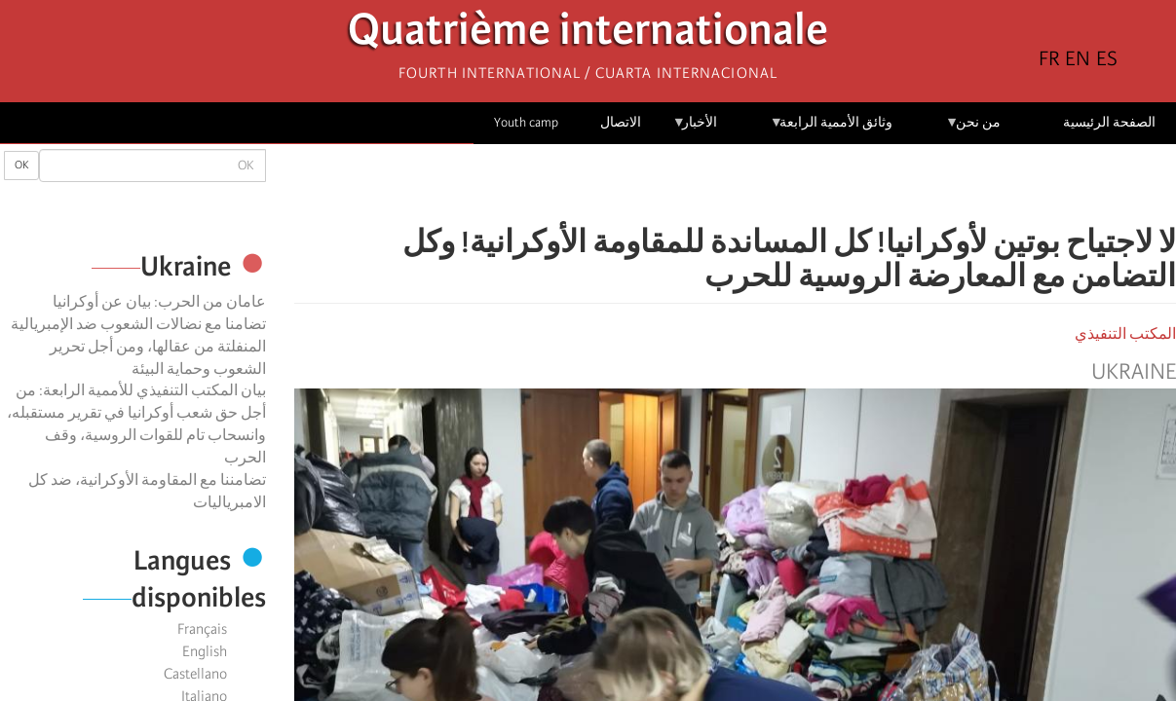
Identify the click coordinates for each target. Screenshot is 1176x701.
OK (21, 165)
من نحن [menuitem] (973, 129)
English (204, 651)
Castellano (195, 674)
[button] (680, 185)
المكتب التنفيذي (1125, 334)
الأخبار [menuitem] (695, 129)
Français (202, 629)
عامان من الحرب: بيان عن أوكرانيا (159, 302)
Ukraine (1133, 372)
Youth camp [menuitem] (526, 122)
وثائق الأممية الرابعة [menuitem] (831, 129)
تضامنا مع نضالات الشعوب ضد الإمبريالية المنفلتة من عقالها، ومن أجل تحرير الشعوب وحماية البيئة (138, 346)
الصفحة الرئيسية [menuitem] (1109, 122)
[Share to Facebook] (789, 185)
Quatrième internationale (588, 35)
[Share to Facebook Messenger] (734, 185)
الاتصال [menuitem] (620, 122)
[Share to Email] (707, 185)
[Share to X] (762, 185)
